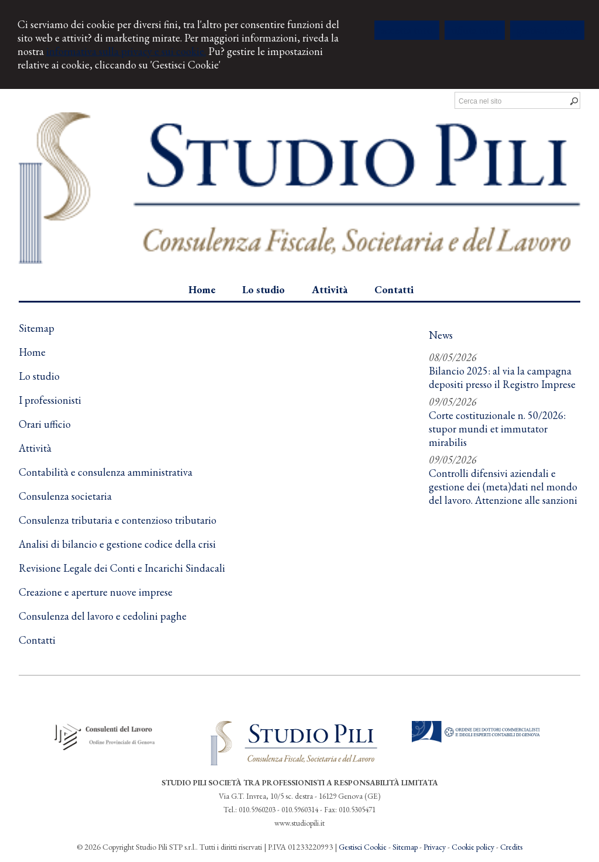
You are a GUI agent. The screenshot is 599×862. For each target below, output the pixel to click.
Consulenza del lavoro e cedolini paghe (103, 616)
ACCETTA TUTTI (407, 30)
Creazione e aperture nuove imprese (96, 592)
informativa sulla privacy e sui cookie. (126, 51)
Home (32, 352)
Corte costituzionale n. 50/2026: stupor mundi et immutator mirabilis (497, 428)
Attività (35, 448)
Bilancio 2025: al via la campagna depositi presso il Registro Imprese (502, 377)
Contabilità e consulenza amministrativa (105, 472)
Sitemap (405, 847)
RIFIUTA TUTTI (474, 30)
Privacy (435, 847)
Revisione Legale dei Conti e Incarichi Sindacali (122, 568)
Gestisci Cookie (363, 847)
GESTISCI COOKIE (547, 30)
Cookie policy (473, 847)
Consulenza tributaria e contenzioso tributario (117, 520)
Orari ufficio (45, 424)
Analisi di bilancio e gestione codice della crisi (117, 544)
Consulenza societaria (65, 496)
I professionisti (50, 400)
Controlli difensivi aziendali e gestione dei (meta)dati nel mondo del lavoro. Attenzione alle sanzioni (503, 486)
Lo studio (39, 376)
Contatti (37, 640)
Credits (511, 847)
